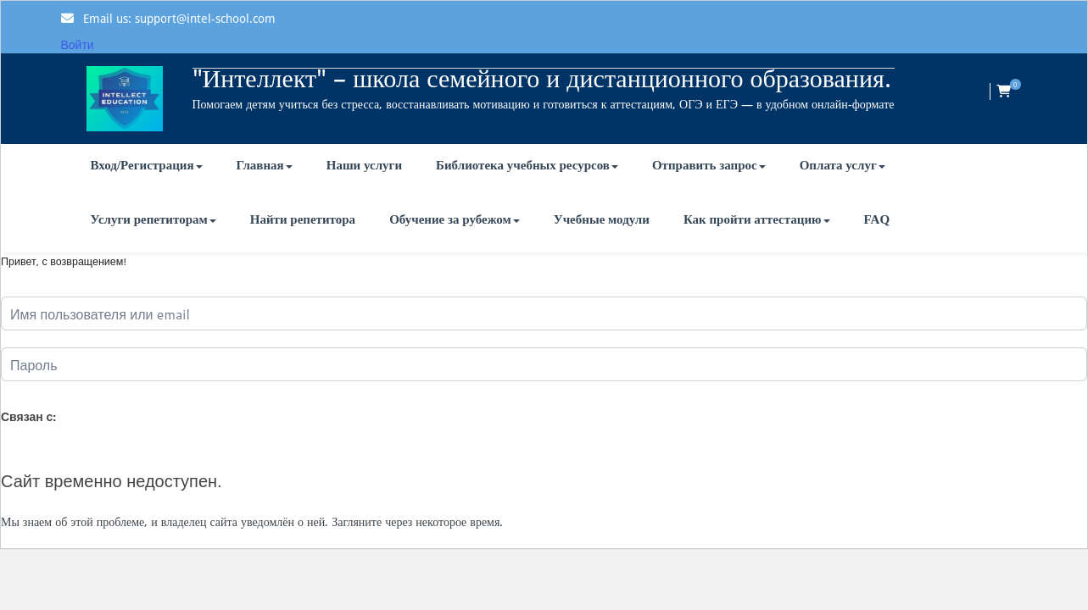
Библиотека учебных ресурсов (527, 165)
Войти (77, 44)
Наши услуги (364, 165)
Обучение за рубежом (454, 219)
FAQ (877, 219)
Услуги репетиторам (153, 219)
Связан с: (28, 416)
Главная (265, 165)
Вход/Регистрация (147, 165)
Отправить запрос (709, 165)
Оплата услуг (842, 165)
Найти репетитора (302, 219)
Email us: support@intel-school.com (179, 18)
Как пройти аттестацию (756, 219)
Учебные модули (602, 219)
